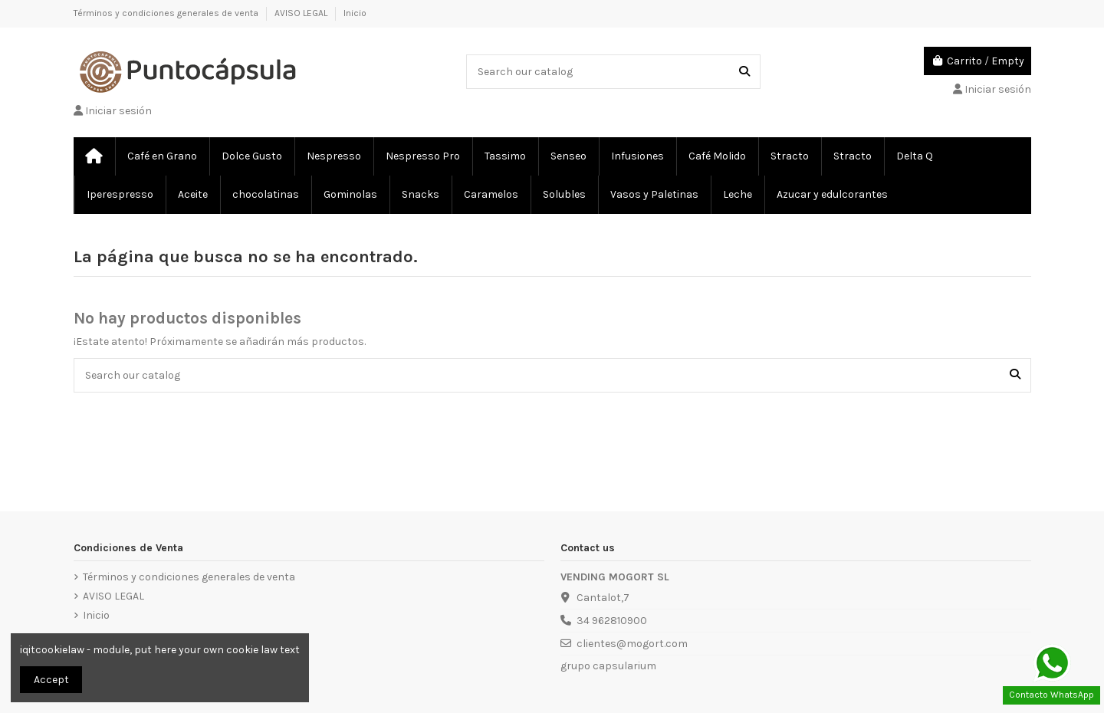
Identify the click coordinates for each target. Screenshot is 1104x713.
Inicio (354, 13)
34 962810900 (612, 620)
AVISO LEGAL (302, 13)
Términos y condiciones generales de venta (167, 13)
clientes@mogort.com (632, 643)
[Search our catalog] (744, 71)
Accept (51, 679)
